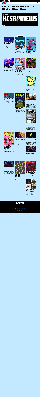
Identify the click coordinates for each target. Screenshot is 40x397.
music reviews (29, 104)
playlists (22, 72)
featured (19, 50)
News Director (4, 10)
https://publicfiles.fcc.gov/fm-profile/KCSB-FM (20, 211)
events (19, 176)
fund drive (8, 44)
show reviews (11, 67)
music (27, 104)
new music (33, 191)
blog (7, 67)
